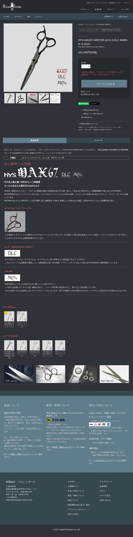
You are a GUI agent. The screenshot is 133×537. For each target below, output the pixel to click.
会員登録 (97, 9)
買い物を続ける (85, 117)
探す (27, 16)
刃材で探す (88, 129)
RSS (70, 514)
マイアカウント (106, 481)
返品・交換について (19, 454)
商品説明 (35, 140)
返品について (85, 91)
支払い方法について (76, 491)
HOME (80, 127)
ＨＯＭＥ (7, 16)
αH (119, 127)
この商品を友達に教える (88, 110)
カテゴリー (16, 16)
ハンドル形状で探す (91, 127)
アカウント (83, 9)
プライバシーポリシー (77, 509)
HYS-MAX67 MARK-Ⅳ (104, 24)
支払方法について (103, 461)
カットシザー (90, 24)
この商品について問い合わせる (90, 114)
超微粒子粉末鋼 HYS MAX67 (111, 30)
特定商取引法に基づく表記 (90, 94)
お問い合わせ (121, 16)
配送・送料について (62, 447)
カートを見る (105, 495)
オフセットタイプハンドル (88, 30)
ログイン (109, 9)
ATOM (75, 514)
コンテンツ (37, 16)
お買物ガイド (107, 16)
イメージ (98, 140)
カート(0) (123, 9)
